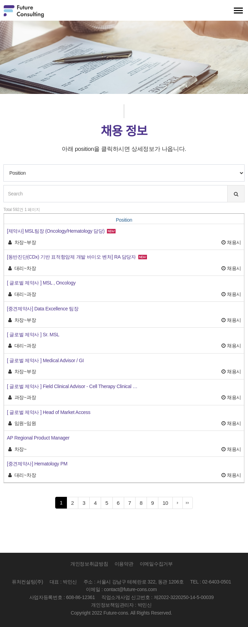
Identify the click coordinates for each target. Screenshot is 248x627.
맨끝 (187, 503)
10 (167, 504)
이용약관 (124, 564)
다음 (177, 503)
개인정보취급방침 (89, 564)
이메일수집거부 (156, 564)
